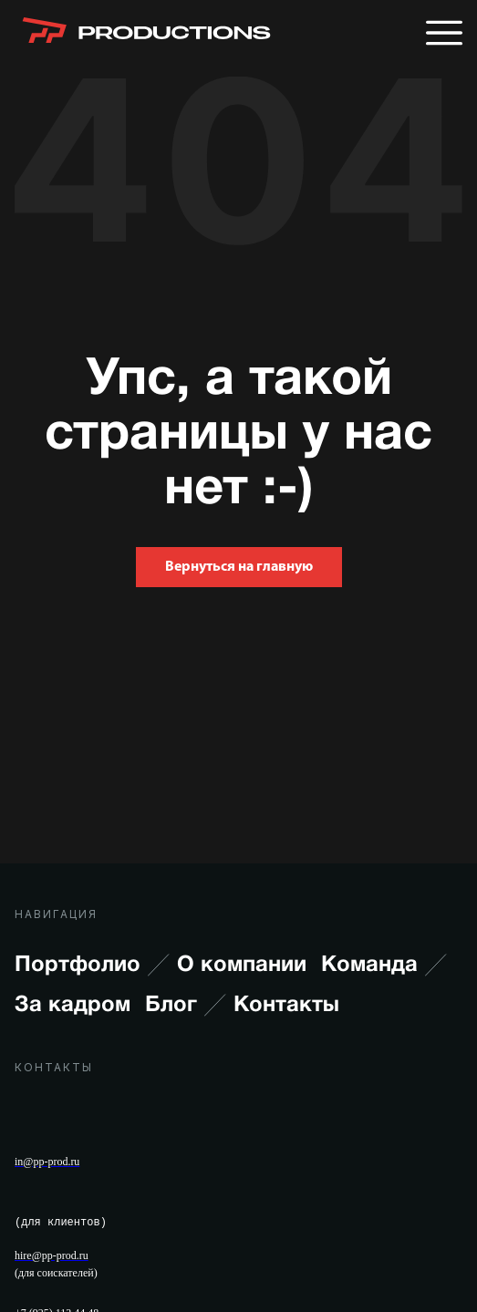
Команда (384, 965)
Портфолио (92, 965)
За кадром (72, 1006)
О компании (241, 966)
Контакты (286, 1006)
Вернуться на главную (239, 567)
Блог (185, 1005)
